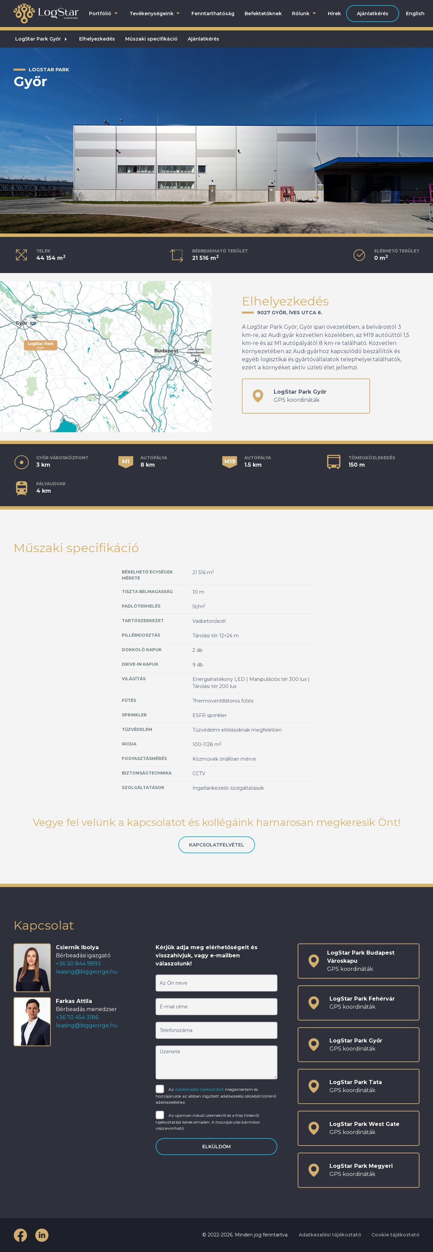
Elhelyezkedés (97, 39)
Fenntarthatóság (212, 13)
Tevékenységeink (156, 13)
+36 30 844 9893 (78, 963)
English (415, 13)
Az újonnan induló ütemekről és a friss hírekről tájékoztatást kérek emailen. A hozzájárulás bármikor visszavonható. (208, 1121)
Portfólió (104, 13)
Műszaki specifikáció (151, 39)
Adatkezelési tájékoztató (330, 1235)
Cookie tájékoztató (395, 1235)
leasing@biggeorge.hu (87, 971)
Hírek (334, 13)
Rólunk (305, 13)
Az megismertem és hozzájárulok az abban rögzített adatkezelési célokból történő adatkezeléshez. (216, 1095)
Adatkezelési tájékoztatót (199, 1089)
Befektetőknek (263, 13)
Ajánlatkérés (372, 13)
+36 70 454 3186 (77, 1017)
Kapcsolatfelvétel (216, 845)
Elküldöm (216, 1147)
